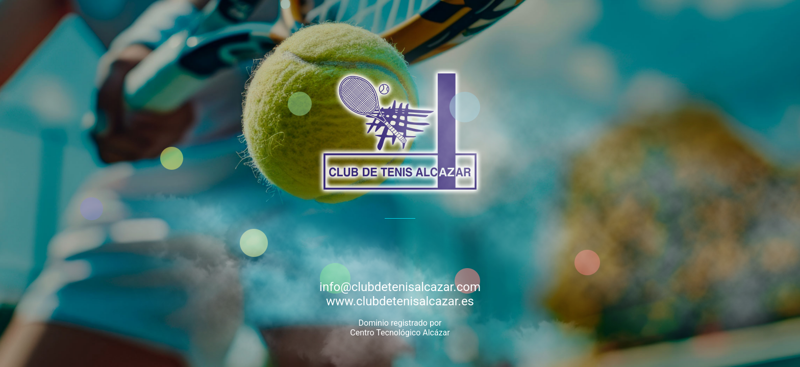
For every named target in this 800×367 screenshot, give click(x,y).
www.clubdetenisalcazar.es (400, 301)
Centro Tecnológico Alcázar (399, 332)
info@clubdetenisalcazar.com (400, 287)
